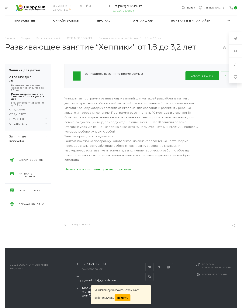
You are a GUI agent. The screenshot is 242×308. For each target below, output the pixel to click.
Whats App (169, 267)
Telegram (159, 267)
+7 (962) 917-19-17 (127, 6)
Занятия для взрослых (30, 138)
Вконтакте (149, 267)
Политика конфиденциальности (216, 265)
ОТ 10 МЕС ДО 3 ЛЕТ (28, 78)
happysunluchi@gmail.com (96, 280)
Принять (122, 297)
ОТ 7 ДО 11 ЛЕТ (28, 119)
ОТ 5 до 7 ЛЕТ (28, 114)
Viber (149, 277)
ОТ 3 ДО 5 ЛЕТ (28, 109)
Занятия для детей (30, 70)
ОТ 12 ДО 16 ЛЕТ (28, 123)
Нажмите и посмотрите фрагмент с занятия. (97, 169)
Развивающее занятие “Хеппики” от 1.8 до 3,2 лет (27, 96)
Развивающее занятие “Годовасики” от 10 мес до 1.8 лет (27, 88)
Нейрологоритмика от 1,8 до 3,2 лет (27, 104)
